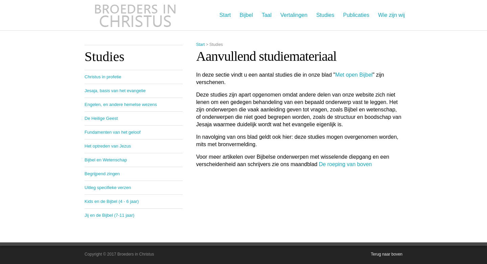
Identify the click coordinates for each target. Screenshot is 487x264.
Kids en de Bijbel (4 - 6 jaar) (112, 201)
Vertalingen (293, 15)
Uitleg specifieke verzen (108, 187)
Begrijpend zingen (102, 173)
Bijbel (246, 15)
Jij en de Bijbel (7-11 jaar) (109, 215)
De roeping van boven (345, 164)
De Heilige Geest (101, 118)
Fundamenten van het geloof (113, 132)
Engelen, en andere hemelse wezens (121, 104)
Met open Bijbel (353, 75)
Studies (325, 15)
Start (225, 15)
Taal (267, 15)
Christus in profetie (103, 76)
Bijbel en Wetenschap (106, 159)
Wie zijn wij (391, 15)
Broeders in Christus (135, 15)
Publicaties (356, 15)
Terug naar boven (386, 254)
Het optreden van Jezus (108, 146)
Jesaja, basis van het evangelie (115, 90)
